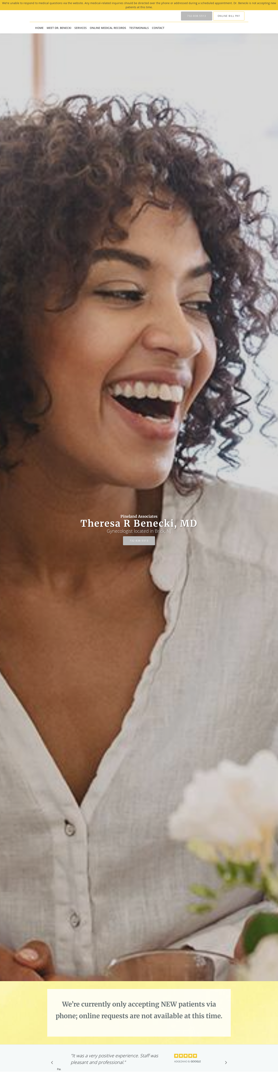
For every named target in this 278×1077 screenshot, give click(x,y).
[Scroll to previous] (53, 1063)
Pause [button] (59, 1069)
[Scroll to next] (225, 1063)
